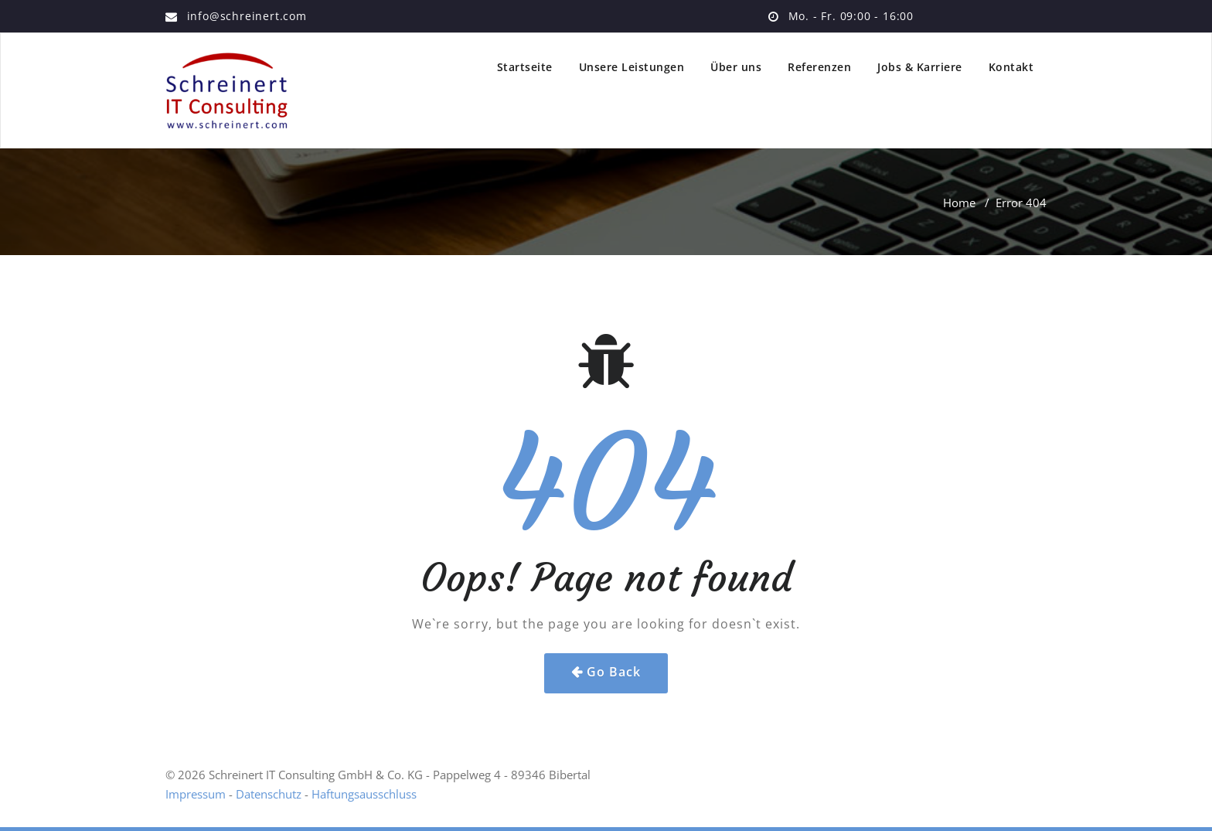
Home (959, 202)
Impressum (195, 794)
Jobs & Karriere (919, 67)
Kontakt (1011, 67)
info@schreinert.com (247, 16)
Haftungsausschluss (364, 794)
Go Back (614, 671)
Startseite (525, 67)
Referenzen (819, 67)
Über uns (735, 67)
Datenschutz (268, 794)
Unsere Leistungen (632, 67)
